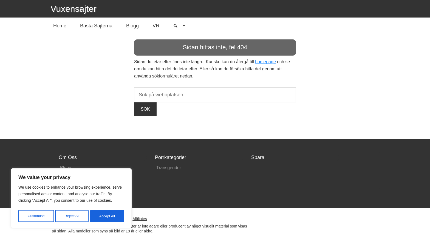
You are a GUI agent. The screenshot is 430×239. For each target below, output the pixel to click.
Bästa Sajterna (96, 25)
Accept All (107, 216)
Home (59, 25)
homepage (265, 61)
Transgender (168, 167)
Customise (36, 216)
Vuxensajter (73, 9)
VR (155, 25)
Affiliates (139, 219)
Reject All (72, 216)
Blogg (132, 25)
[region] (71, 199)
